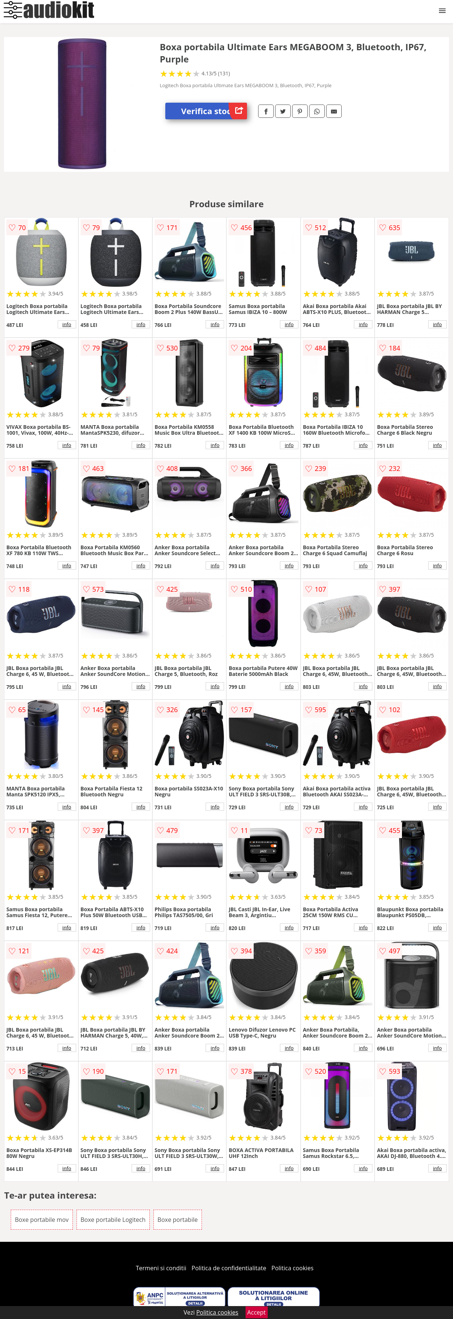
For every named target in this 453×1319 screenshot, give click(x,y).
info (66, 324)
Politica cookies (292, 1268)
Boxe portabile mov (41, 1220)
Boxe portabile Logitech (113, 1220)
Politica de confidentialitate (229, 1268)
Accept (256, 1312)
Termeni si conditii (161, 1268)
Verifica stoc (214, 111)
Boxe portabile (178, 1220)
